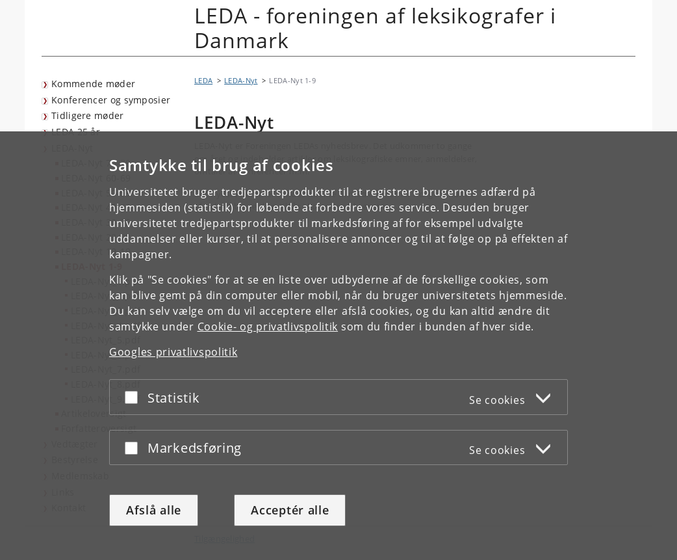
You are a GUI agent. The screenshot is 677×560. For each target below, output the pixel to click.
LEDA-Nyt (240, 80)
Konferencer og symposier (110, 100)
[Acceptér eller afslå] (134, 397)
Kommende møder (93, 83)
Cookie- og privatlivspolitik (268, 326)
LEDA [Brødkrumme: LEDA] (203, 80)
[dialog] (338, 345)
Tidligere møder (87, 115)
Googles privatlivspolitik (173, 352)
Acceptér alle (290, 510)
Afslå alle (153, 510)
